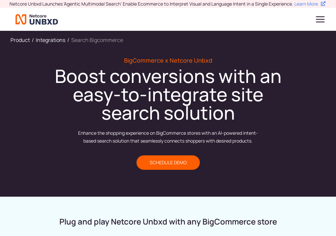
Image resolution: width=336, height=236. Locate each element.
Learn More (310, 4)
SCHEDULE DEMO (168, 162)
